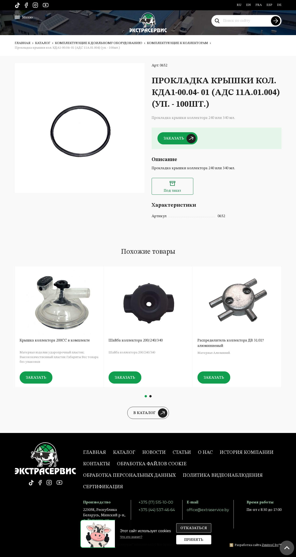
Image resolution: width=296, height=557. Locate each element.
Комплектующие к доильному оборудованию (98, 43)
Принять (193, 540)
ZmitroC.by (270, 545)
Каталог (42, 43)
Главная (22, 43)
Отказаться (193, 528)
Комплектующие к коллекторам (177, 43)
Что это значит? (131, 537)
